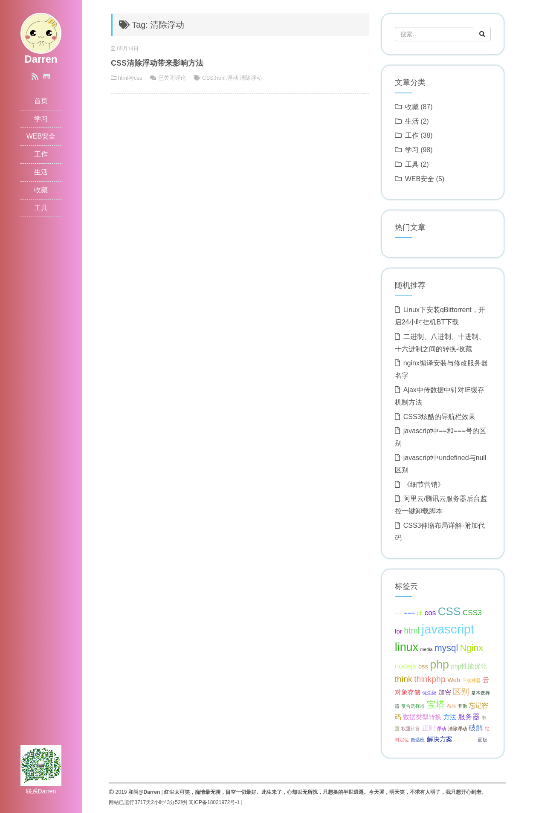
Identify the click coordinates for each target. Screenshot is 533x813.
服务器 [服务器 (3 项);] (469, 716)
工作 (41, 154)
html (220, 78)
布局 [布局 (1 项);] (451, 706)
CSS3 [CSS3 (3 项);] (472, 612)
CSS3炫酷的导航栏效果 (439, 416)
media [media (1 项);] (426, 649)
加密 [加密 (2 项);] (444, 692)
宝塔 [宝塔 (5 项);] (436, 704)
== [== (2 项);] (398, 613)
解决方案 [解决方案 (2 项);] (439, 739)
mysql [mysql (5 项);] (446, 648)
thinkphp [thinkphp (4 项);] (430, 679)
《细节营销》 (423, 484)
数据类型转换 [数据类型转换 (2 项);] (422, 717)
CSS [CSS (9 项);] (449, 611)
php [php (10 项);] (439, 664)
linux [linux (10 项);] (406, 647)
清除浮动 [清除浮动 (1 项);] (457, 728)
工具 (41, 207)
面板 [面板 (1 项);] (482, 739)
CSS (208, 78)
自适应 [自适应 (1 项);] (418, 739)
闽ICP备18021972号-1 (214, 802)
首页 (41, 100)
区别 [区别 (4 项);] (461, 691)
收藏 (41, 190)
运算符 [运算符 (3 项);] (465, 739)
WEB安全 (40, 136)
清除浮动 (251, 78)
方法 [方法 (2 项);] (449, 717)
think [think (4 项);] (403, 679)
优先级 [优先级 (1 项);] (429, 692)
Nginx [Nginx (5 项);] (471, 648)
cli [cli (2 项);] (420, 613)
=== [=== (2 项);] (409, 613)
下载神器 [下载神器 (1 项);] (471, 680)
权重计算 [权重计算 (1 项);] (410, 728)
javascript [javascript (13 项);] (447, 629)
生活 (41, 172)
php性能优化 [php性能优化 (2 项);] (469, 666)
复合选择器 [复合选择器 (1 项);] (413, 706)
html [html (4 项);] (412, 630)
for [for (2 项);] (398, 631)
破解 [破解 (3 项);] (476, 727)
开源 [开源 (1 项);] (462, 706)
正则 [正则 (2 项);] (428, 728)
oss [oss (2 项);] (423, 666)
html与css (130, 78)
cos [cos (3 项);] (430, 612)
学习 (41, 118)
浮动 (232, 78)
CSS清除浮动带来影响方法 (157, 63)
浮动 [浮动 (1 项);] (441, 728)
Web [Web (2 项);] (453, 680)
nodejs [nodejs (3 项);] (406, 666)
